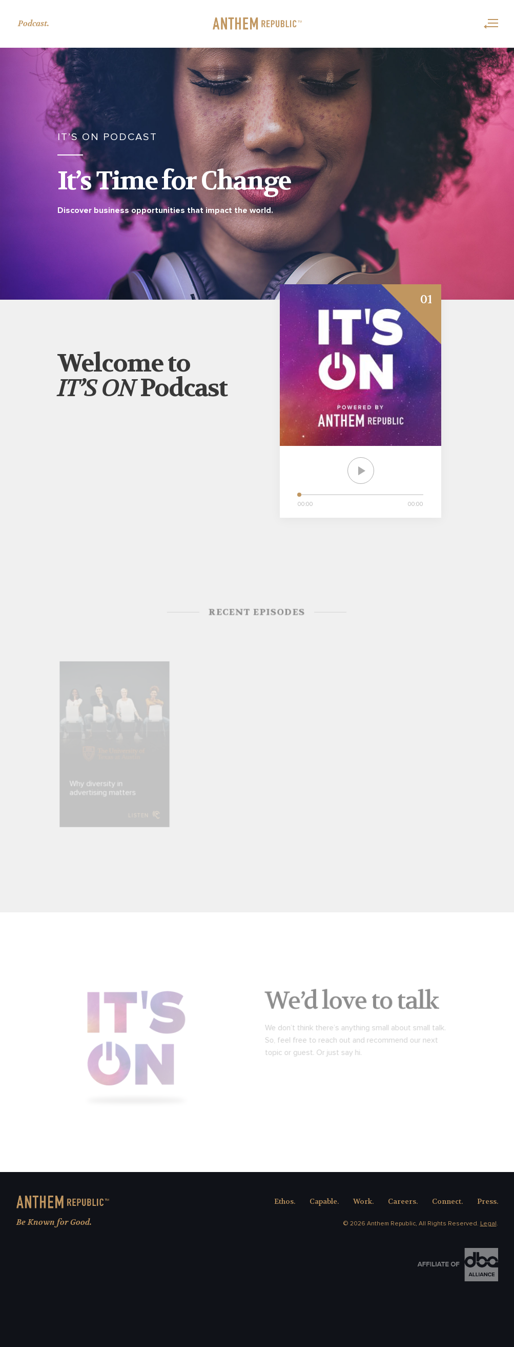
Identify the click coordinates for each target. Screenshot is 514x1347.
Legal (488, 1224)
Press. (487, 1201)
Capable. (324, 1201)
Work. (363, 1201)
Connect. (447, 1201)
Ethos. (284, 1201)
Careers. (403, 1201)
